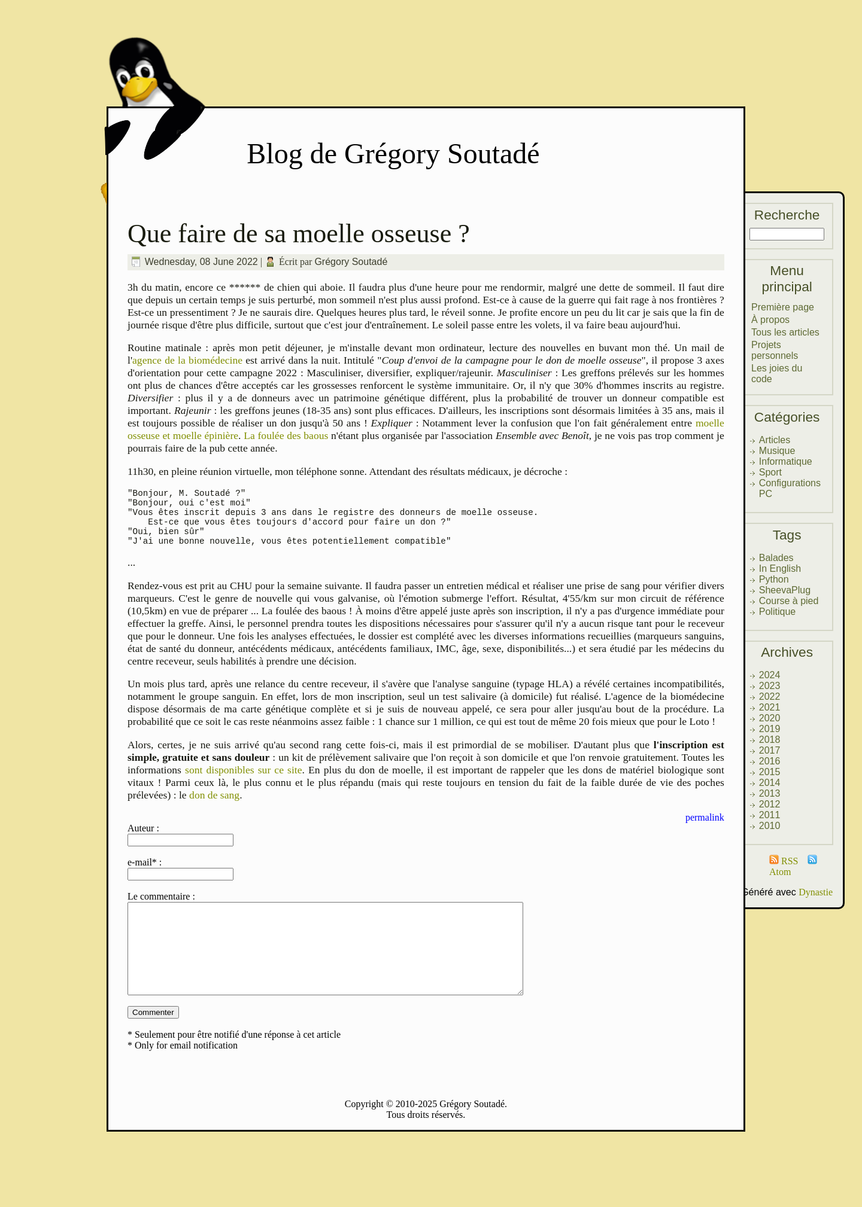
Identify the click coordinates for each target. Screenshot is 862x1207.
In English (780, 568)
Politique (777, 611)
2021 (770, 707)
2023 (770, 686)
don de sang (214, 806)
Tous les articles (785, 332)
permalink (704, 828)
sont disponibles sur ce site (243, 781)
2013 (770, 793)
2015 (770, 772)
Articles (774, 440)
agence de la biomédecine (187, 360)
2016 (770, 761)
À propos (770, 320)
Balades (776, 558)
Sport (770, 472)
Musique (777, 451)
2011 (770, 815)
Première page (782, 307)
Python (774, 579)
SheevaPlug (785, 590)
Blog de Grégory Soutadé (393, 153)
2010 (770, 826)
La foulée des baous (286, 435)
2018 (770, 739)
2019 (770, 729)
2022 (770, 696)
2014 (770, 783)
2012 (770, 804)
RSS (783, 861)
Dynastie (816, 892)
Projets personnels (774, 350)
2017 (770, 750)
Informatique (785, 461)
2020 (770, 718)
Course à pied (789, 601)
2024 (770, 675)
